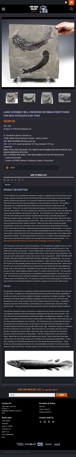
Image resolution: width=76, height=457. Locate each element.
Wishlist (42, 406)
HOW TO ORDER (7, 426)
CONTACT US (6, 429)
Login (41, 409)
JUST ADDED (6, 421)
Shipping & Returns (45, 412)
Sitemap (27, 452)
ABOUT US (5, 432)
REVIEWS (5, 423)
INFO (3, 437)
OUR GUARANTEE (7, 434)
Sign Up (47, 409)
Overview (7, 184)
